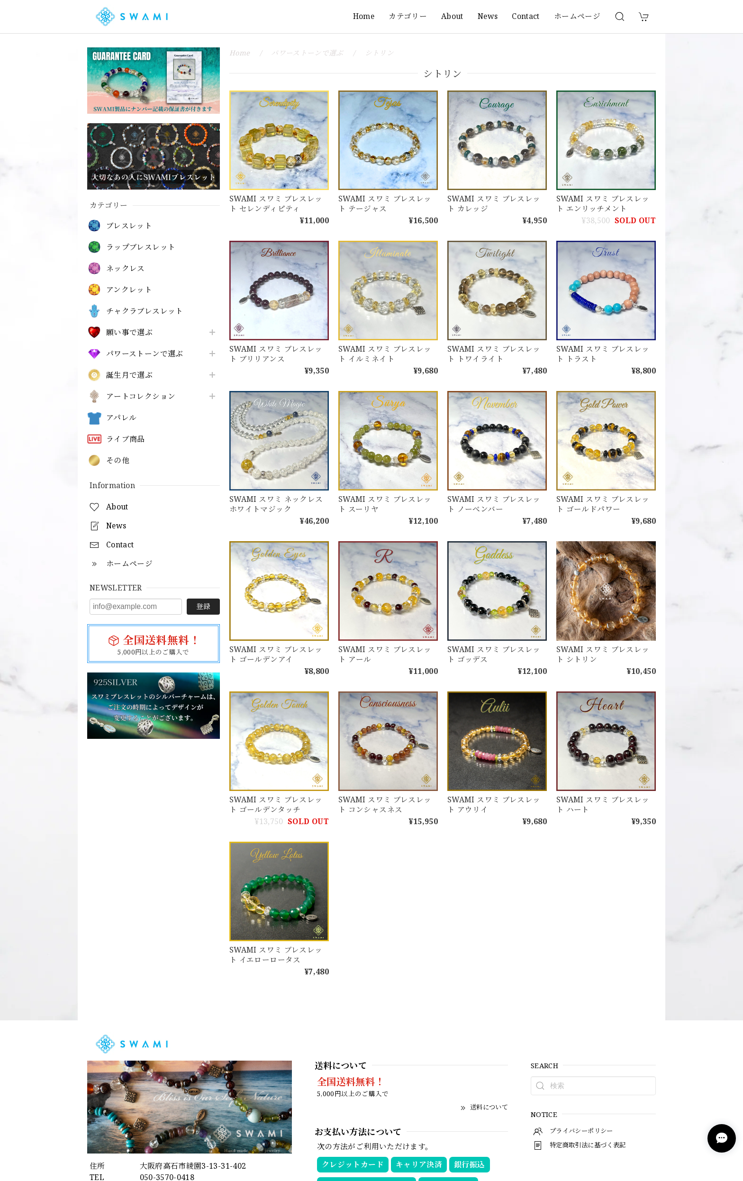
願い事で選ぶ (129, 332)
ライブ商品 (125, 439)
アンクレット (129, 289)
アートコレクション (140, 396)
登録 (203, 606)
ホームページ (577, 16)
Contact (526, 16)
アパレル (121, 417)
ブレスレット (129, 225)
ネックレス (125, 268)
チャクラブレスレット (144, 311)
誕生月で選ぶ (129, 375)
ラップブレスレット (140, 247)
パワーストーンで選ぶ (144, 353)
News (488, 16)
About (452, 16)
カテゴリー (408, 16)
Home (363, 16)
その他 (117, 460)
